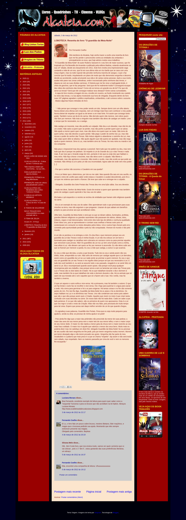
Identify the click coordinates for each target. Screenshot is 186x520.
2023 (25, 85)
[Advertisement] (101, 485)
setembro (28, 134)
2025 (25, 78)
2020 (25, 95)
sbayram (98, 513)
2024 (25, 82)
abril (26, 150)
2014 (25, 114)
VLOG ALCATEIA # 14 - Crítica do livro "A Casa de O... (35, 203)
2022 (25, 88)
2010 (25, 242)
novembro (29, 127)
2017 (25, 104)
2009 (25, 245)
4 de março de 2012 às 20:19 (74, 435)
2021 (25, 91)
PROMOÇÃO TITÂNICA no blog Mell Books (34, 178)
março (27, 153)
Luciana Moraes (69, 398)
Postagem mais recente (67, 491)
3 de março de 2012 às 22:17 (74, 412)
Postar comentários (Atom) (72, 497)
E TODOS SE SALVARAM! (34, 208)
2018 (25, 101)
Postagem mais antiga (119, 491)
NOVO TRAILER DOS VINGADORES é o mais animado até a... (34, 213)
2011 (25, 239)
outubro (28, 130)
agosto (27, 137)
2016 (25, 108)
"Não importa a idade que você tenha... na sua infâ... (35, 168)
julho (27, 140)
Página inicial (93, 491)
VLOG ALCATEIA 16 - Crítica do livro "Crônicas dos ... (35, 162)
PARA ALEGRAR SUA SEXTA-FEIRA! (32, 173)
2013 (25, 118)
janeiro (27, 234)
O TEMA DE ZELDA (31, 218)
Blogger (115, 513)
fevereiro (28, 231)
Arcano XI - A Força (31, 222)
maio (27, 147)
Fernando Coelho (69, 420)
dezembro (29, 124)
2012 (25, 121)
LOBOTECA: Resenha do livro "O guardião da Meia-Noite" (35, 226)
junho (27, 143)
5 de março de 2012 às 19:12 (74, 469)
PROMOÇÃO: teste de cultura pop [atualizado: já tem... (35, 184)
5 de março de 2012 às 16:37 (74, 455)
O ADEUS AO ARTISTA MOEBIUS (33, 196)
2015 (25, 111)
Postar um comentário (68, 475)
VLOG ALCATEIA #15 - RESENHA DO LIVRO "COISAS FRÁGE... (33, 190)
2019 (25, 98)
